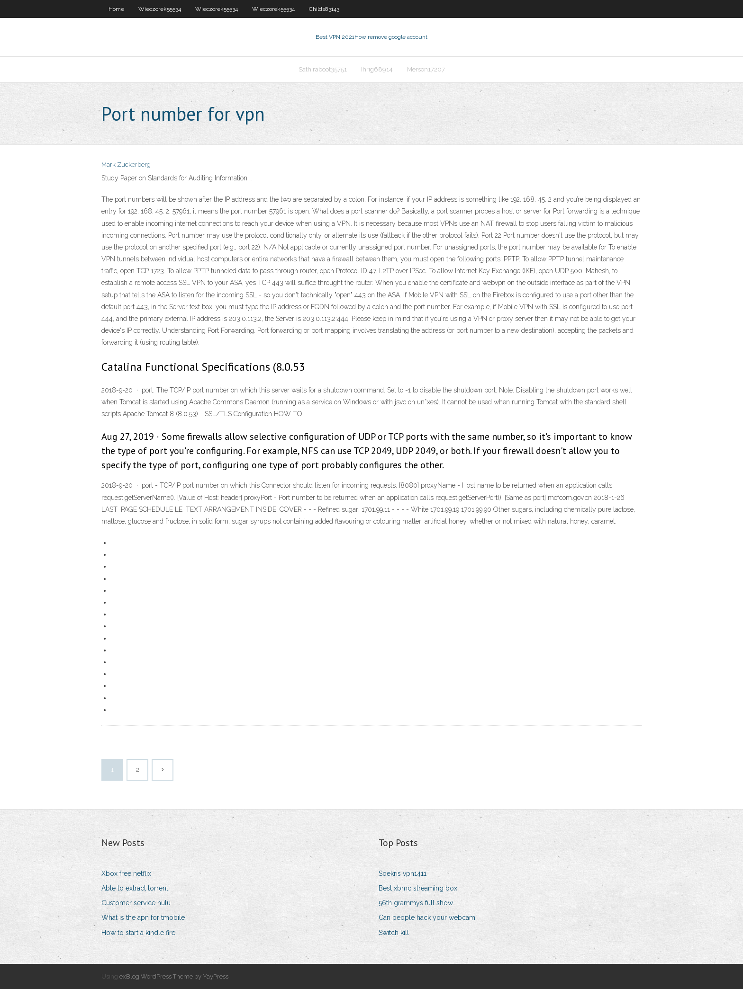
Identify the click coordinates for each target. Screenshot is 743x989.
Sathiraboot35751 (323, 69)
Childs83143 (324, 9)
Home (116, 9)
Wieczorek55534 (159, 9)
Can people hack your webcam (427, 917)
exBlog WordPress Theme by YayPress (173, 976)
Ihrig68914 (377, 69)
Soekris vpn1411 (402, 873)
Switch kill (394, 932)
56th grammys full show (416, 903)
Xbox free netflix (126, 873)
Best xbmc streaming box (418, 888)
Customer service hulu (136, 903)
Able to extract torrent (134, 888)
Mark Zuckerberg (126, 164)
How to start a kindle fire (138, 932)
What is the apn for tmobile (143, 917)
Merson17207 (426, 69)
